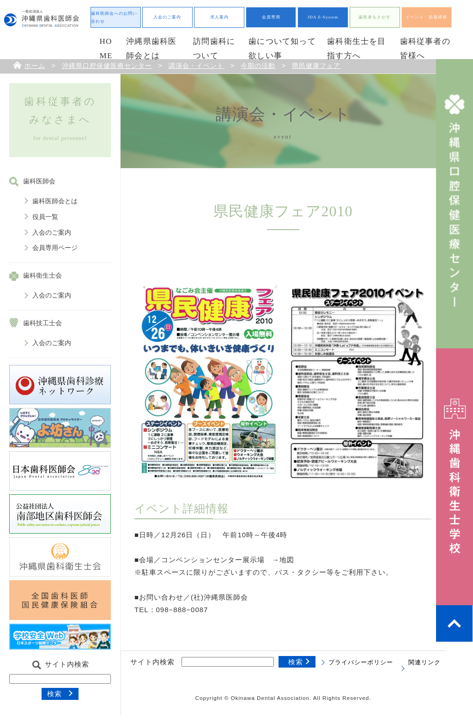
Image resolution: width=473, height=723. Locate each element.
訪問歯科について (214, 48)
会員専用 (271, 17)
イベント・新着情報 (426, 17)
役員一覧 (45, 216)
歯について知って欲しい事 (282, 48)
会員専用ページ (55, 247)
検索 (54, 694)
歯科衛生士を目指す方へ (356, 48)
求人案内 (219, 17)
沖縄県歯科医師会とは (151, 48)
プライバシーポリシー (360, 662)
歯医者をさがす (374, 17)
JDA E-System (323, 17)
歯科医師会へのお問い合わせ (114, 17)
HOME (106, 48)
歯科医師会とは (55, 201)
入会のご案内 (167, 17)
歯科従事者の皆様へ (425, 48)
